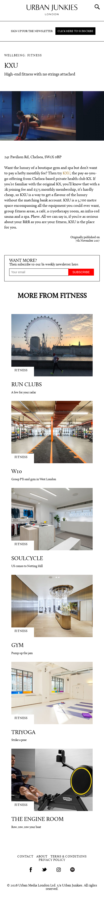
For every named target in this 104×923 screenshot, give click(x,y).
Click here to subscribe (75, 31)
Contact (25, 856)
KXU (66, 173)
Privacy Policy (52, 860)
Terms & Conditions (69, 856)
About (42, 856)
